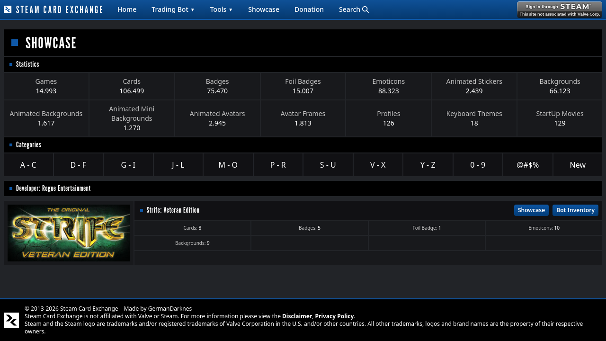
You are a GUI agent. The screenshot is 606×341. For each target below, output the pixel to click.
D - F (78, 165)
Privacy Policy (334, 316)
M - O (228, 165)
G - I (128, 165)
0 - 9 (477, 165)
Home (126, 9)
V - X (377, 165)
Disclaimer (297, 316)
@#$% (528, 165)
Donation (309, 9)
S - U (328, 165)
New (578, 165)
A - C (28, 165)
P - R (278, 165)
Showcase (263, 9)
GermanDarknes (170, 309)
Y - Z (428, 165)
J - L (178, 165)
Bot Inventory (575, 210)
